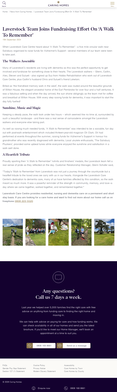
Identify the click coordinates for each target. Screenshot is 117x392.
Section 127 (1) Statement (14, 371)
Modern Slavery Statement (44, 371)
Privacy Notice (39, 368)
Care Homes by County (74, 371)
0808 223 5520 (24, 201)
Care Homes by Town (73, 368)
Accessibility (69, 365)
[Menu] (112, 4)
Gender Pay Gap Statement (14, 368)
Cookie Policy (39, 365)
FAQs (5, 365)
